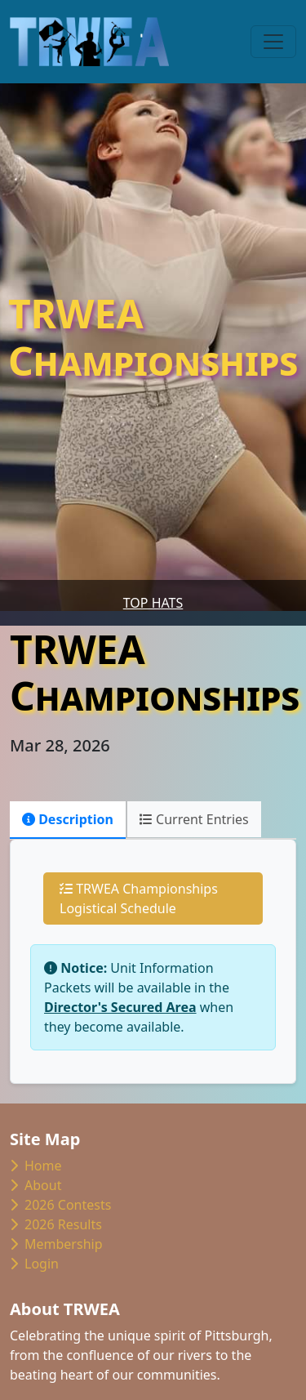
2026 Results (56, 1224)
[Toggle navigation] (273, 41)
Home (36, 1166)
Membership (56, 1244)
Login (34, 1264)
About (35, 1185)
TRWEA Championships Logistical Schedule (139, 898)
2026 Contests (60, 1205)
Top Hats (153, 603)
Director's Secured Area (120, 1007)
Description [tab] (67, 819)
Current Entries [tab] (194, 819)
